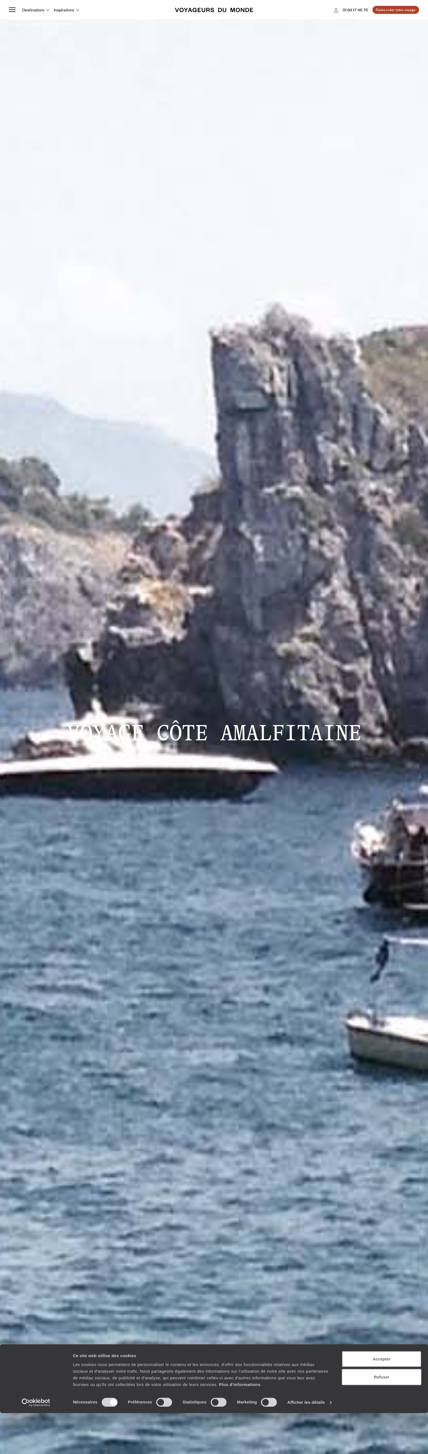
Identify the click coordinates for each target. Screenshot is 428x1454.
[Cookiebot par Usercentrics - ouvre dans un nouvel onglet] (36, 1443)
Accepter (381, 1399)
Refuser (381, 1417)
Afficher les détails (306, 1443)
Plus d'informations (239, 1425)
